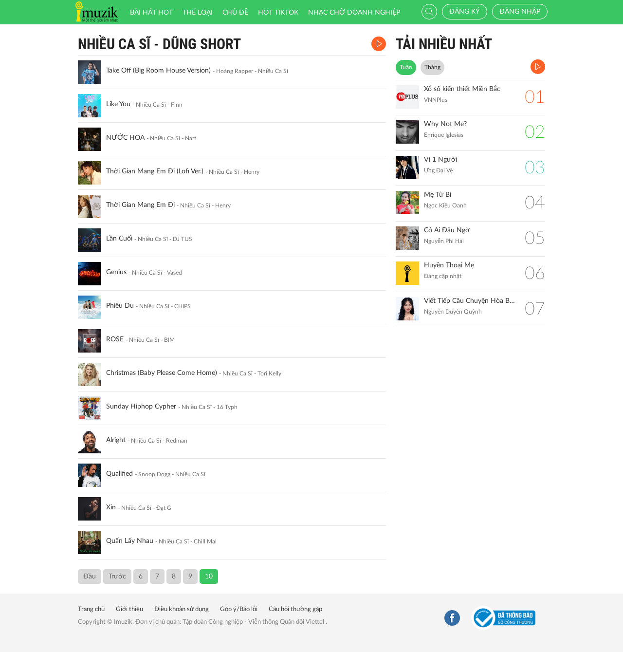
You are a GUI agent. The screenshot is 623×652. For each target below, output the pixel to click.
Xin (111, 507)
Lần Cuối (119, 238)
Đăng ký (464, 11)
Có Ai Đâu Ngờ (447, 230)
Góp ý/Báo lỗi (238, 609)
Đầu (89, 576)
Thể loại (198, 12)
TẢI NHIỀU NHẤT (444, 44)
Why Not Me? (445, 124)
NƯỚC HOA (125, 137)
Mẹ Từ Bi (437, 194)
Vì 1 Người (440, 159)
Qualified (119, 473)
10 (209, 576)
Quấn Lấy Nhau (129, 541)
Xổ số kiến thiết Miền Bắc (462, 89)
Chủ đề (235, 12)
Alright (116, 440)
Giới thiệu (129, 609)
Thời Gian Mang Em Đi (140, 205)
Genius (116, 272)
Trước (117, 576)
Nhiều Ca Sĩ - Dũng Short (159, 44)
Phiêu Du (120, 305)
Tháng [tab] (432, 67)
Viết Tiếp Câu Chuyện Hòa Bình (469, 301)
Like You (118, 104)
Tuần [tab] (406, 67)
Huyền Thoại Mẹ (449, 265)
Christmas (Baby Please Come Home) (161, 373)
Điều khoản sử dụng (181, 609)
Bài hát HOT (151, 12)
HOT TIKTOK (278, 12)
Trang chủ (91, 609)
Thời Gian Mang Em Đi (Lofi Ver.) (154, 171)
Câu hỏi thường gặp (295, 609)
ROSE (115, 339)
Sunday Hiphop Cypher (141, 406)
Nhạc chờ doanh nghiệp (354, 12)
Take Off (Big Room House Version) (158, 70)
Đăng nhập (519, 11)
